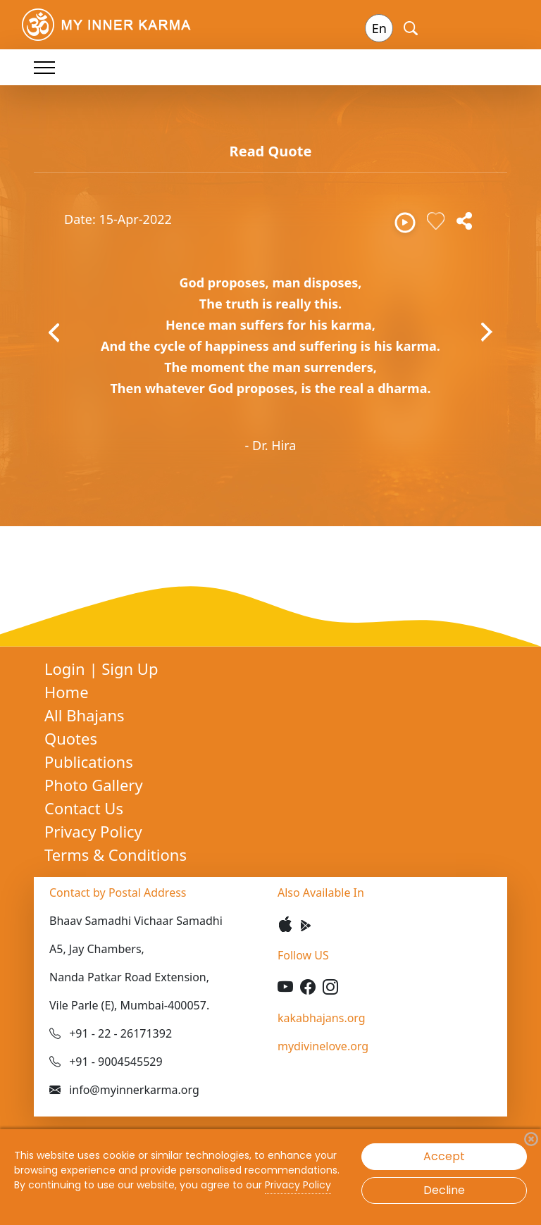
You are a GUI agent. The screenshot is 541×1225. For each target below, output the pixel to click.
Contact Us (83, 808)
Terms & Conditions (115, 854)
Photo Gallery (93, 784)
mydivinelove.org (323, 1046)
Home (66, 691)
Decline (444, 1190)
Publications (88, 761)
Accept (444, 1156)
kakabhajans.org (322, 1018)
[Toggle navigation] (44, 67)
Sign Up (129, 668)
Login (66, 668)
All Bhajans (84, 715)
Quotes (70, 738)
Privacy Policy (93, 831)
